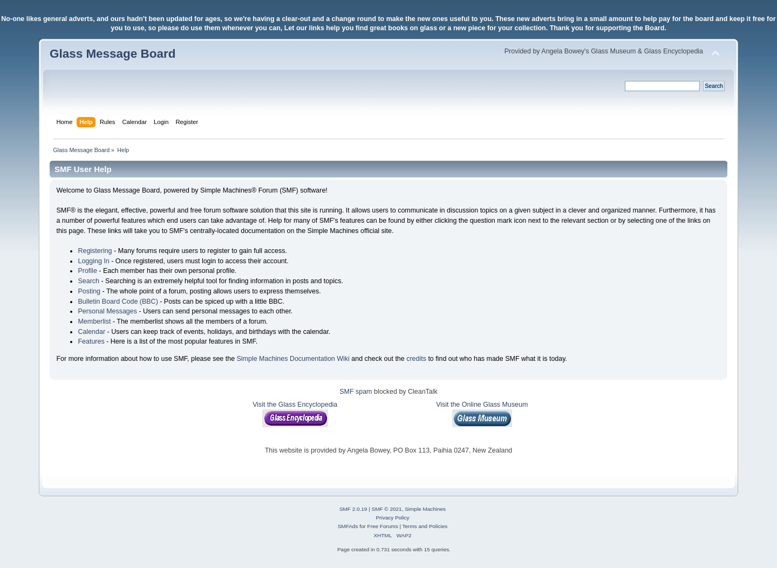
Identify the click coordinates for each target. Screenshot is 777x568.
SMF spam (355, 391)
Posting (89, 291)
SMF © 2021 (387, 509)
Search (88, 281)
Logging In (93, 261)
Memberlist (94, 321)
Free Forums (382, 526)
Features (91, 341)
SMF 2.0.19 (353, 509)
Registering (95, 251)
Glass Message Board (112, 53)
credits (416, 358)
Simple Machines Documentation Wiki (293, 358)
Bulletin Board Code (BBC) (118, 301)
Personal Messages (107, 311)
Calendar (91, 332)
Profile (87, 271)
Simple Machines (425, 509)
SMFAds (348, 526)
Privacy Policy (392, 518)
